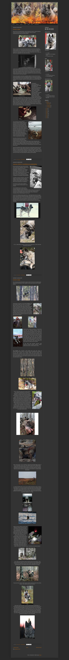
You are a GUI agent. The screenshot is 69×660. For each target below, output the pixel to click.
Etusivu (27, 647)
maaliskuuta (48, 105)
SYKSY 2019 (16, 29)
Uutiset (13, 24)
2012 (47, 116)
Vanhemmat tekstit (38, 647)
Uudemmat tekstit (15, 647)
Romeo (17, 24)
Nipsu (29, 24)
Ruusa (21, 24)
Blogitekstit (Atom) (17, 649)
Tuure (25, 24)
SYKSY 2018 (16, 280)
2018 (47, 108)
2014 (47, 113)
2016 (47, 111)
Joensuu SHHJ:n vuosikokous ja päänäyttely (25, 164)
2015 (47, 112)
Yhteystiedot (36, 24)
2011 (47, 117)
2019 (47, 101)
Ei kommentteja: (23, 159)
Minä (32, 24)
